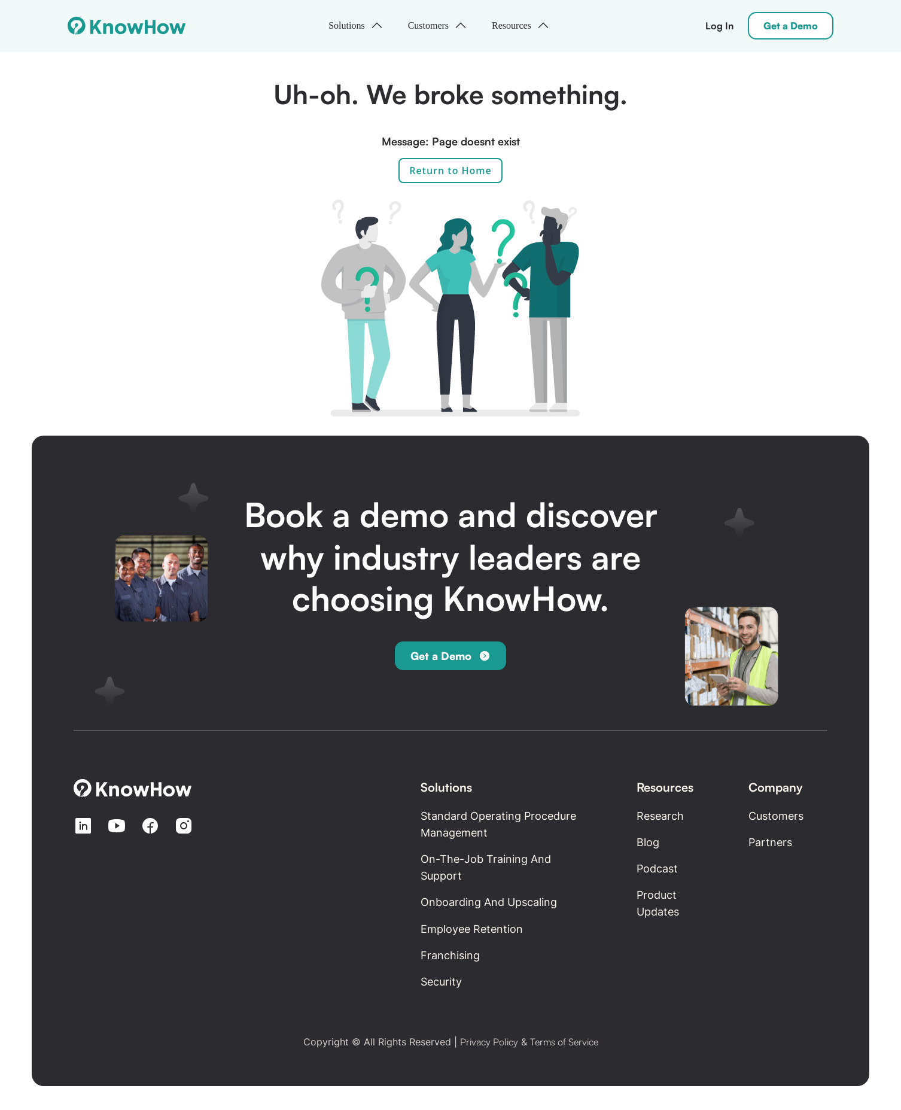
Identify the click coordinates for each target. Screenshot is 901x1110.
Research (660, 816)
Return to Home (450, 170)
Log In (719, 26)
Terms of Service (564, 1042)
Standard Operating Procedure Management (498, 824)
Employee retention (472, 929)
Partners (770, 842)
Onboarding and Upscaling (489, 902)
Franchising (450, 955)
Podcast (657, 868)
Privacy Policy (489, 1042)
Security (441, 981)
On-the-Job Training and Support (486, 867)
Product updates (658, 903)
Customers (775, 816)
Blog (648, 842)
